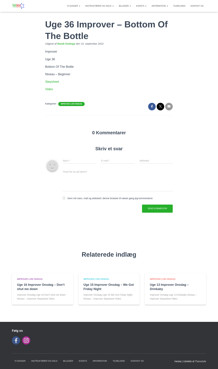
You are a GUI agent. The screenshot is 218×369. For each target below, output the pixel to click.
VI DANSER (73, 6)
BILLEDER (125, 6)
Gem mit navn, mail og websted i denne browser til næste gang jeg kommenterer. (110, 198)
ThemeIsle (200, 361)
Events (141, 6)
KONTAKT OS (197, 6)
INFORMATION (160, 6)
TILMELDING (179, 6)
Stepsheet (52, 81)
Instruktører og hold (99, 6)
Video (49, 89)
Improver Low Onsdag (71, 104)
